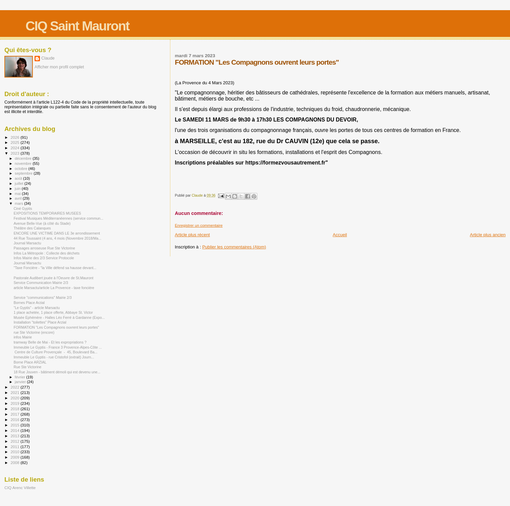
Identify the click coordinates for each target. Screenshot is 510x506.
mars (19, 203)
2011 (15, 446)
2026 (15, 137)
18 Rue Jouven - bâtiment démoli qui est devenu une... (57, 372)
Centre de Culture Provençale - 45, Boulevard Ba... (56, 352)
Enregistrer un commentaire (198, 225)
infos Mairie (23, 337)
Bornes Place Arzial (29, 303)
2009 (15, 457)
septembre (24, 173)
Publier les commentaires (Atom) (234, 246)
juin (18, 188)
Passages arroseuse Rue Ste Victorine (44, 248)
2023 (15, 153)
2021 (15, 392)
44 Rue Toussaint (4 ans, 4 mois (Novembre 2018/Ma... (57, 238)
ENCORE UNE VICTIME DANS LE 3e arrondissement (57, 233)
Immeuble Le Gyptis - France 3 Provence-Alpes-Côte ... (58, 347)
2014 (15, 430)
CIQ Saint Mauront (77, 26)
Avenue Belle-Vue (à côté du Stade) (42, 223)
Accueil (340, 234)
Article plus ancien (488, 234)
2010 (15, 451)
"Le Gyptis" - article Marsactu (37, 308)
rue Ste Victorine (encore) (34, 332)
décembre (24, 158)
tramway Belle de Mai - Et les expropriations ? (50, 342)
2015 (15, 425)
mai (18, 194)
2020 (15, 398)
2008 (15, 462)
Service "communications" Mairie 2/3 (43, 297)
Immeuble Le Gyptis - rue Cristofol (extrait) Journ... (54, 357)
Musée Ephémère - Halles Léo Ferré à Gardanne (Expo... (59, 317)
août (19, 178)
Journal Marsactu (27, 243)
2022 (15, 387)
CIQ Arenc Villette (20, 487)
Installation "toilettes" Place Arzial (40, 322)
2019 (15, 403)
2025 (15, 142)
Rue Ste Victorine (27, 367)
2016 (15, 419)
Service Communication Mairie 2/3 (41, 283)
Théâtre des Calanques (32, 228)
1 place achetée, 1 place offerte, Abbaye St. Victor (53, 312)
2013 (15, 436)
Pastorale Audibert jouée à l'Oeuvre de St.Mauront (53, 278)
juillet (19, 183)
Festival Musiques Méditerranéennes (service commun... (58, 218)
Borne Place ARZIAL (30, 362)
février (20, 377)
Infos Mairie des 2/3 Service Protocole (44, 258)
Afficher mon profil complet (59, 67)
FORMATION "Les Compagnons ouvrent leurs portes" (56, 327)
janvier (21, 382)
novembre (24, 163)
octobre (21, 169)
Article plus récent (192, 234)
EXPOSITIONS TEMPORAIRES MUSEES (47, 213)
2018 (15, 408)
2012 (15, 441)
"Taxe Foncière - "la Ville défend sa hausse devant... (55, 268)
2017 (15, 414)
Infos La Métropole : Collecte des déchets (47, 253)
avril (19, 198)
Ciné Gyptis (23, 208)
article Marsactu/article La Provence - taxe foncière (54, 288)
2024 (15, 148)
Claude (48, 58)
